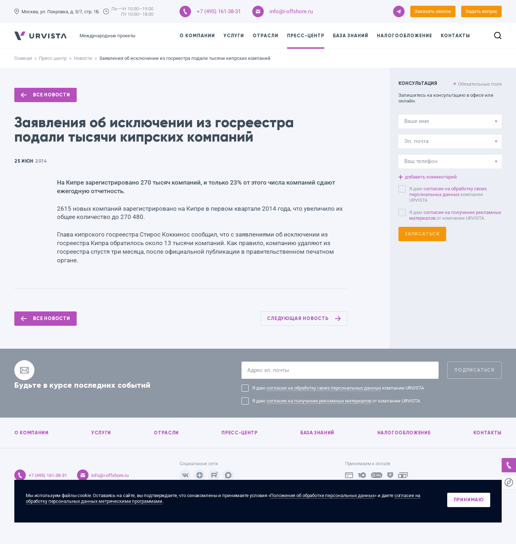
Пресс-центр (305, 36)
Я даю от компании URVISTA (455, 215)
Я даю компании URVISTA (448, 194)
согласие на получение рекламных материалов (319, 401)
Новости (83, 58)
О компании (197, 36)
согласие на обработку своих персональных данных (448, 191)
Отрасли (265, 36)
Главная (23, 58)
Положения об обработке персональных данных (322, 495)
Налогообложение (404, 36)
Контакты (455, 36)
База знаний (350, 36)
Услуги (234, 36)
